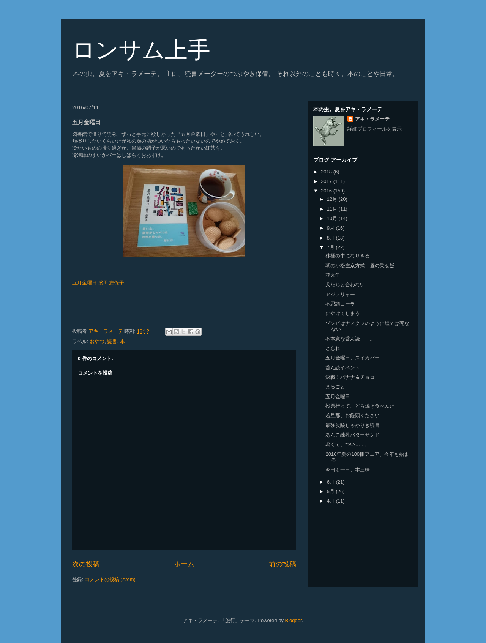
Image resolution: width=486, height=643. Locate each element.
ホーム (184, 564)
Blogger (293, 620)
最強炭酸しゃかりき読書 (352, 425)
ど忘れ (332, 348)
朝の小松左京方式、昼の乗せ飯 (359, 265)
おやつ (97, 341)
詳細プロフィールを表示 (374, 129)
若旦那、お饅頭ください (352, 415)
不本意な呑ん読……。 (350, 339)
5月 (331, 491)
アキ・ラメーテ (372, 119)
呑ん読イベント (342, 367)
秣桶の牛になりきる (347, 255)
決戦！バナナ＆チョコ (350, 377)
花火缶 (332, 275)
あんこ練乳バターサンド (352, 435)
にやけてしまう (342, 313)
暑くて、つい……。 (347, 444)
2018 (327, 172)
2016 (327, 191)
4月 (331, 501)
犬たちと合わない (345, 284)
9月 (331, 228)
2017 (327, 181)
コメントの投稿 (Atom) (110, 579)
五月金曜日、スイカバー (352, 358)
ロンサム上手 (141, 50)
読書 (112, 341)
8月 (331, 238)
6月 (331, 482)
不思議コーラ (340, 304)
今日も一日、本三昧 (347, 470)
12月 (333, 199)
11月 (333, 209)
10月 (333, 218)
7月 (331, 247)
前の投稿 (282, 564)
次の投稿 (85, 564)
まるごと (335, 386)
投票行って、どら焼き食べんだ (359, 406)
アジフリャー (340, 294)
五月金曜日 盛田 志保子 (98, 282)
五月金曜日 (337, 396)
